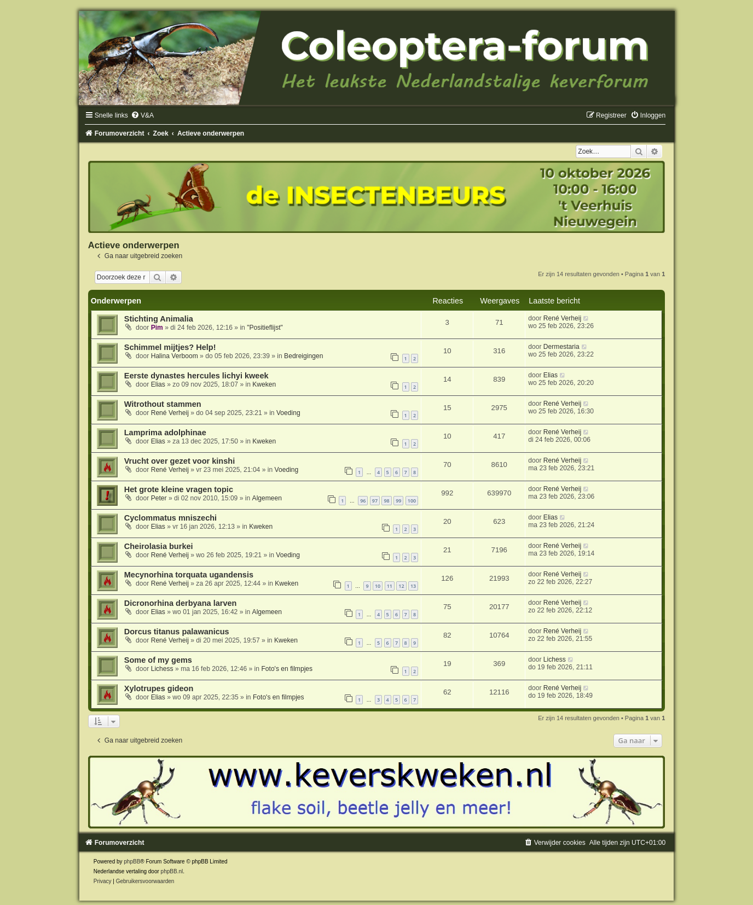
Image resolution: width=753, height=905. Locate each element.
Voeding (288, 413)
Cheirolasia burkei (158, 546)
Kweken (264, 384)
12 (401, 585)
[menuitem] (142, 115)
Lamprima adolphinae (165, 432)
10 (377, 585)
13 (413, 585)
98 (386, 500)
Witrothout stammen (162, 404)
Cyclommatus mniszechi (170, 517)
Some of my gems (158, 660)
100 (412, 500)
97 (375, 500)
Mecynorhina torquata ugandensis (188, 574)
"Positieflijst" (265, 327)
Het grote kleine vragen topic (178, 489)
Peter (159, 498)
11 (389, 585)
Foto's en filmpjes (286, 669)
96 (363, 500)
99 (398, 500)
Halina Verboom (174, 356)
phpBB (132, 862)
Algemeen (267, 498)
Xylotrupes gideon (159, 688)
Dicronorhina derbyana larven (180, 603)
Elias (158, 384)
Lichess (162, 669)
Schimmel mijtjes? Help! (170, 347)
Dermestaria (561, 347)
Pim (157, 327)
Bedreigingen (303, 356)
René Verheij (562, 318)
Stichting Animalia (158, 318)
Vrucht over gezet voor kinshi (179, 461)
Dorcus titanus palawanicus (176, 631)
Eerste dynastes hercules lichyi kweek (196, 375)
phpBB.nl (172, 871)
